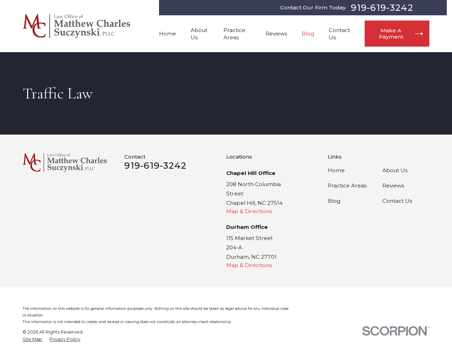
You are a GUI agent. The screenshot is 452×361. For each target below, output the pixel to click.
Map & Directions (249, 211)
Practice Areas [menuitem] (234, 34)
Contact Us (397, 201)
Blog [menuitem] (308, 33)
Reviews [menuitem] (276, 33)
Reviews (393, 185)
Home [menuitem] (167, 33)
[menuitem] (32, 339)
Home (336, 170)
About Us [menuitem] (199, 34)
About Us (394, 170)
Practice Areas (347, 185)
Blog (334, 201)
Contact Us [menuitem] (339, 34)
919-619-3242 (382, 7)
